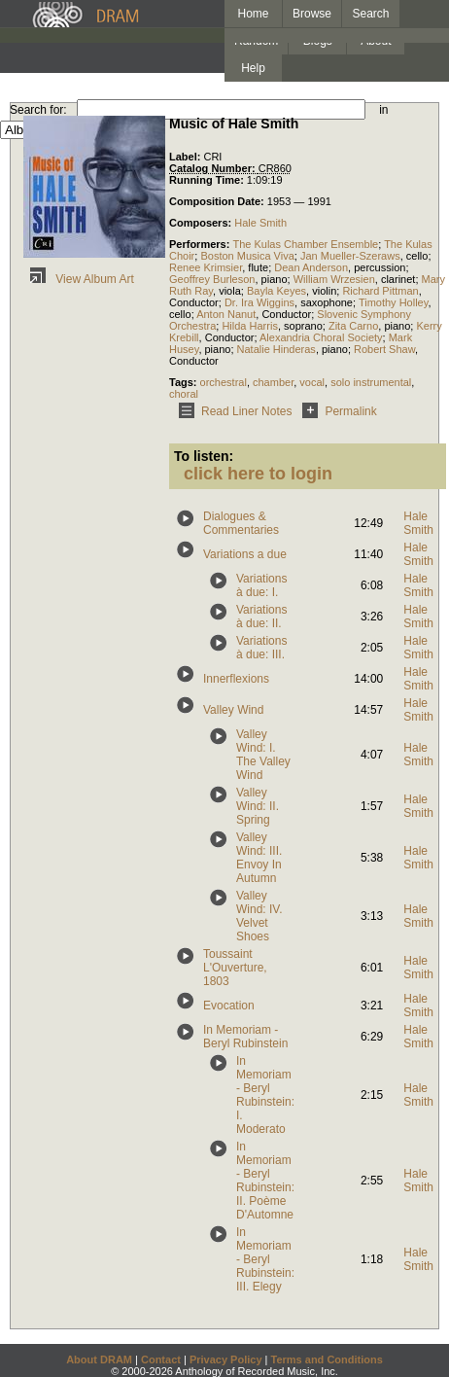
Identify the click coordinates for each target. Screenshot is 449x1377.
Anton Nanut (226, 314)
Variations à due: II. (261, 616)
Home (252, 13)
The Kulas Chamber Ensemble (305, 244)
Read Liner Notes (232, 411)
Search (371, 13)
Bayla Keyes (276, 291)
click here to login (258, 473)
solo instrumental (370, 382)
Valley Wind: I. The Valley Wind (263, 754)
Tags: (184, 382)
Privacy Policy (226, 1359)
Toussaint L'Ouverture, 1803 (235, 967)
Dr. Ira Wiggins (259, 302)
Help (253, 68)
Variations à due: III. (261, 647)
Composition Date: (218, 201)
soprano (303, 326)
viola (230, 291)
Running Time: (208, 180)
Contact (161, 1359)
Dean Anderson (311, 267)
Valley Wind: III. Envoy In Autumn (259, 857)
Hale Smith (260, 223)
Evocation (229, 1005)
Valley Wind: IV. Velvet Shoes (259, 916)
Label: (186, 156)
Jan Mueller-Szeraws (350, 256)
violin (324, 291)
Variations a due (245, 554)
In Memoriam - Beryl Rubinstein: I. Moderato (265, 1095)
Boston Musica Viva (247, 256)
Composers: (201, 223)
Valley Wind (233, 710)
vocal (312, 382)
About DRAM (99, 1359)
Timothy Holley (394, 302)
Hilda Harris (249, 326)
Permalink (335, 411)
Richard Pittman (380, 291)
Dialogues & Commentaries (241, 523)
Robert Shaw (384, 349)
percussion (379, 267)
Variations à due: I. (261, 585)
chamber (273, 382)
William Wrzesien (334, 279)
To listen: (203, 456)
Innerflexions (236, 679)
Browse (312, 13)
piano (274, 279)
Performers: (200, 244)
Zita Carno (353, 326)
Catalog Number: (214, 168)
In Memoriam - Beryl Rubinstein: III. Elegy (265, 1259)
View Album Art (78, 279)
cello (417, 256)
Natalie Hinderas (276, 349)
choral (183, 394)
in (383, 110)
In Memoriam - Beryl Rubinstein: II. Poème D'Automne (265, 1180)
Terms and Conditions (327, 1359)
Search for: (38, 110)
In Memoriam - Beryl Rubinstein (245, 1036)
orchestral (223, 382)
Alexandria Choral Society (321, 337)
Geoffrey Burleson (212, 279)
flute (258, 267)
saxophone (326, 302)
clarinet (398, 279)
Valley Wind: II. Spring (257, 806)
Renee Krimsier (205, 267)
